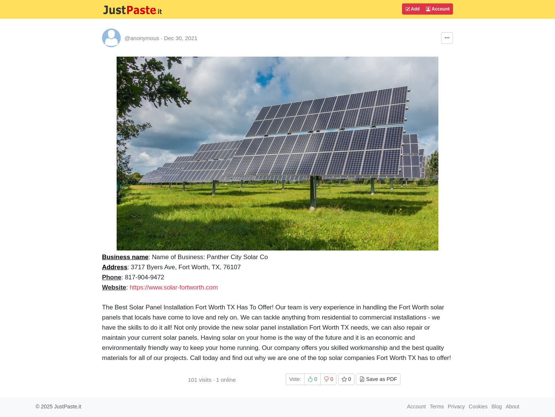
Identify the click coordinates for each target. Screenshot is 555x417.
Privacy (456, 407)
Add (412, 9)
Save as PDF (378, 379)
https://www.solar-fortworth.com (174, 287)
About (512, 407)
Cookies (478, 407)
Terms (437, 407)
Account (438, 9)
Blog (496, 407)
